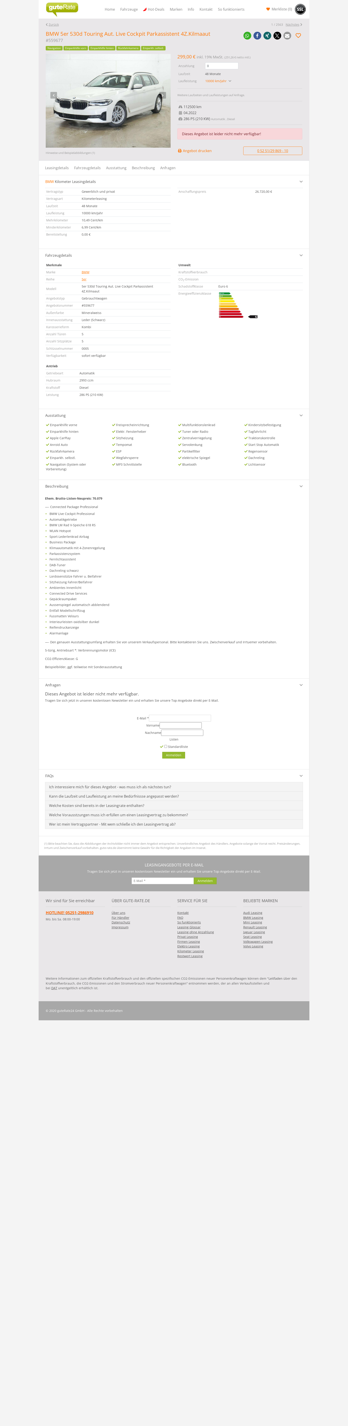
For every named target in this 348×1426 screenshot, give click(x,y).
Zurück (54, 24)
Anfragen (168, 167)
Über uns (118, 913)
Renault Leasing (255, 927)
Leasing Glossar (189, 927)
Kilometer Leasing (190, 951)
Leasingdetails (57, 167)
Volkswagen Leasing (258, 941)
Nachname (153, 733)
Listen (174, 739)
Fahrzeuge (129, 9)
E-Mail (143, 718)
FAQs (49, 775)
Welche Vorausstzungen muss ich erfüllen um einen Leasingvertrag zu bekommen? (118, 814)
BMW (85, 272)
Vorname (153, 725)
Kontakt (206, 9)
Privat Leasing (187, 937)
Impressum (120, 927)
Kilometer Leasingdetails (70, 181)
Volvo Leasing (253, 946)
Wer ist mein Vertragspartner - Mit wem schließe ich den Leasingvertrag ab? (112, 824)
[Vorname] (181, 725)
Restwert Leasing (190, 956)
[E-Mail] (180, 718)
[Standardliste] (165, 746)
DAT (54, 988)
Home (110, 9)
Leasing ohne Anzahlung (195, 932)
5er (84, 279)
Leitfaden (276, 978)
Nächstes (292, 24)
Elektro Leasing (188, 946)
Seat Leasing (252, 937)
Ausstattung (116, 167)
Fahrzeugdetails (87, 167)
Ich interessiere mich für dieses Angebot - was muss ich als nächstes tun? (110, 786)
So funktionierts (231, 9)
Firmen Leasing (188, 941)
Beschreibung (143, 167)
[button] (247, 36)
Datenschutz (121, 922)
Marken (176, 9)
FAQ (180, 918)
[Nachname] (182, 733)
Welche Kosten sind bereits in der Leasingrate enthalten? (96, 805)
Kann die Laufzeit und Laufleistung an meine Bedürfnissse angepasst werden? (114, 796)
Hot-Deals (156, 9)
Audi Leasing (252, 913)
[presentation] (53, 95)
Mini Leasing (252, 922)
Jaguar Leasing (254, 932)
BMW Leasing (253, 918)
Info (191, 9)
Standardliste (176, 747)
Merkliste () (281, 9)
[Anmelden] (173, 755)
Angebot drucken (195, 150)
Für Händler (120, 918)
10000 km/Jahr (216, 81)
